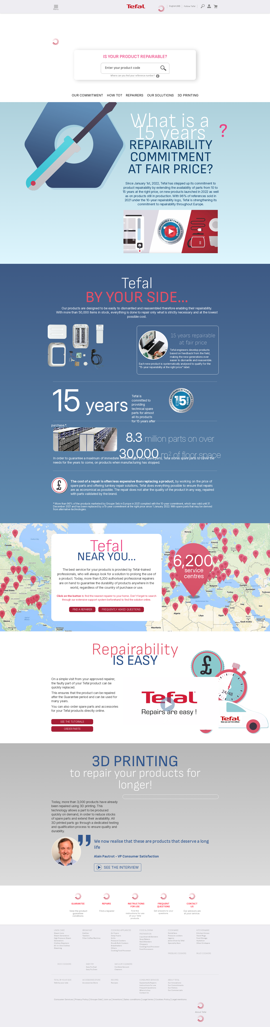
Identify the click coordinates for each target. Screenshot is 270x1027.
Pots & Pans (172, 933)
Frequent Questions (147, 988)
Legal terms (148, 999)
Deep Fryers (116, 936)
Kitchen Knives (202, 933)
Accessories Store (90, 983)
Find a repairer (82, 609)
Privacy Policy (82, 999)
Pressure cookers (175, 936)
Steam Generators (61, 936)
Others (114, 948)
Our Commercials (175, 990)
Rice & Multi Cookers (119, 943)
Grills (113, 938)
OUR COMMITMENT (87, 95)
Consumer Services (63, 999)
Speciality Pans (174, 943)
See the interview (121, 867)
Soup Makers (144, 939)
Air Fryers (115, 933)
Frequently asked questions (121, 609)
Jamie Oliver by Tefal (176, 941)
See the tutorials (72, 721)
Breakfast (87, 930)
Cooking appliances (121, 930)
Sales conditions (132, 999)
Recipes (114, 983)
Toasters (85, 936)
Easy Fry (90, 964)
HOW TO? (114, 95)
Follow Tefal (189, 6)
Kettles (85, 933)
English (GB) (174, 6)
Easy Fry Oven (91, 969)
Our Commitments (175, 985)
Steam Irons (59, 933)
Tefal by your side (61, 983)
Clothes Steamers (61, 943)
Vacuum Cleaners (123, 964)
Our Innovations (174, 983)
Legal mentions (179, 999)
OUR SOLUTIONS (160, 95)
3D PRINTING (188, 95)
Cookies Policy (162, 999)
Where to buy (144, 990)
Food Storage (201, 938)
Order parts (72, 728)
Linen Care (59, 930)
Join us (107, 999)
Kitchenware (202, 930)
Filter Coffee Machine (91, 938)
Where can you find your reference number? (132, 75)
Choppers (143, 944)
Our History (172, 988)
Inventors (117, 999)
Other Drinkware (203, 943)
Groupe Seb (96, 999)
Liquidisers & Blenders (148, 937)
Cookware (173, 930)
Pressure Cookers (118, 941)
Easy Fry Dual (91, 967)
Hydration (200, 941)
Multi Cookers (203, 953)
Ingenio (171, 938)
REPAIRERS (134, 95)
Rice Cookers (64, 964)
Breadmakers (116, 946)
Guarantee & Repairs (147, 983)
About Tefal (200, 1012)
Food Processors (146, 949)
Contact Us (144, 993)
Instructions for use (147, 985)
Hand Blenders (145, 942)
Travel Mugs (201, 936)
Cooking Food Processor (121, 951)
